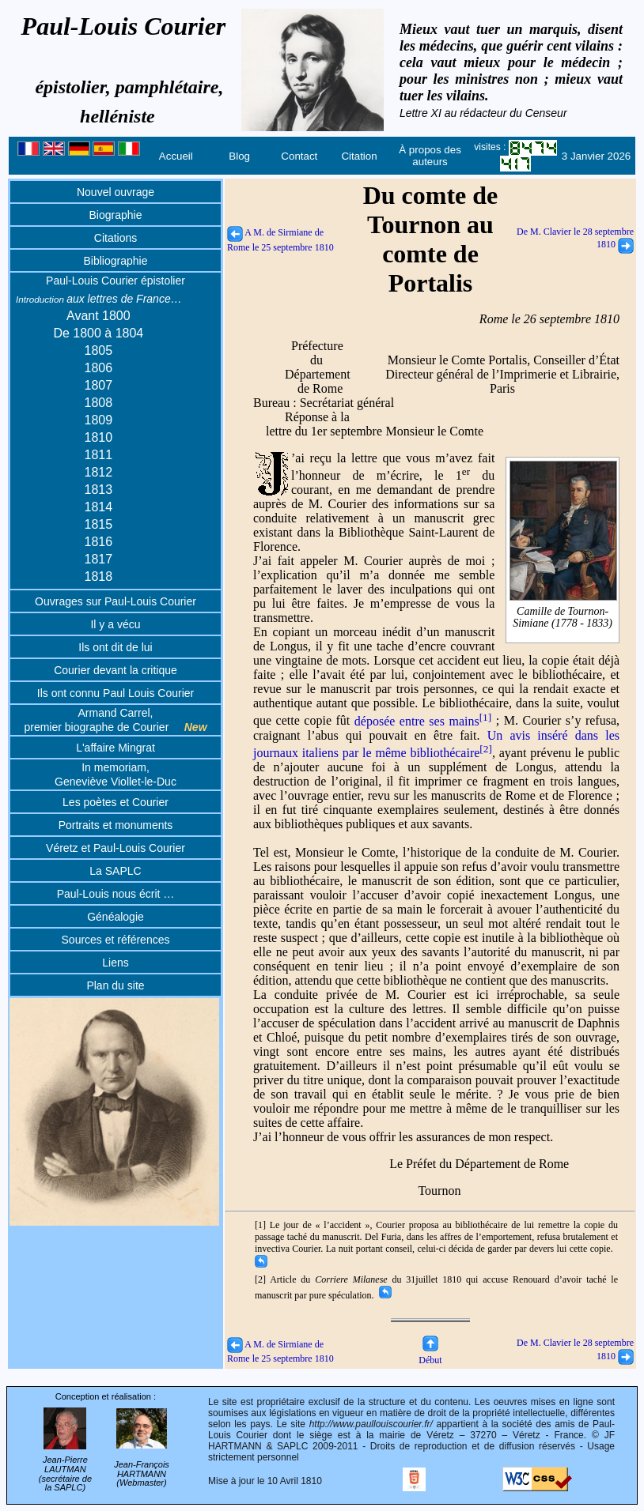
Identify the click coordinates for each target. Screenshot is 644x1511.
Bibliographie (116, 260)
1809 (99, 420)
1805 (99, 350)
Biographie (115, 215)
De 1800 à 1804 (98, 333)
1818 (99, 576)
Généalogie (115, 916)
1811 (99, 455)
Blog (239, 156)
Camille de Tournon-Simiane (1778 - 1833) (563, 617)
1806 (99, 368)
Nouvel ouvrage (115, 192)
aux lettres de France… (99, 298)
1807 (99, 385)
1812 (99, 472)
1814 (99, 507)
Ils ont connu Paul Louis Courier (115, 693)
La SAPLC (115, 871)
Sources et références (116, 939)
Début (430, 1354)
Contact (299, 156)
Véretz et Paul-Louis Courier (115, 848)
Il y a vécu (115, 624)
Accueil (176, 156)
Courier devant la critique (115, 670)
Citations (115, 238)
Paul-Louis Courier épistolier (115, 280)
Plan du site (115, 985)
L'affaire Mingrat (115, 747)
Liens (115, 962)
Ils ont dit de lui (115, 647)
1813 (99, 489)
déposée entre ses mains (422, 721)
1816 (99, 541)
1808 (99, 402)
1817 (99, 559)
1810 (99, 437)
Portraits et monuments (116, 825)
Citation (359, 156)
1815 (99, 524)
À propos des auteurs (430, 156)
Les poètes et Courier (116, 802)
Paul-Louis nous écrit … (116, 893)
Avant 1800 (98, 315)
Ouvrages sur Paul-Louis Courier (115, 601)
